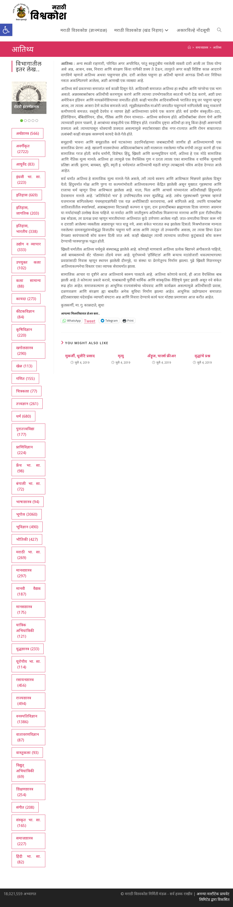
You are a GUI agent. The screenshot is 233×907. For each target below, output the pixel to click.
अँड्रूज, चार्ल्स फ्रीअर (161, 355)
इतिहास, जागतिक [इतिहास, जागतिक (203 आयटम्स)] (27, 210)
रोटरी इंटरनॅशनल (26, 106)
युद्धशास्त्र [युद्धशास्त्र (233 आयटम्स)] (27, 649)
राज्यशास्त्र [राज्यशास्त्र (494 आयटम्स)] (23, 700)
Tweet (89, 320)
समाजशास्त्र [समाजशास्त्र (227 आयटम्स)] (24, 841)
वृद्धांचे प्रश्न (202, 355)
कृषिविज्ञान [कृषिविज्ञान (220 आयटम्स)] (24, 332)
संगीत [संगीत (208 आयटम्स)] (25, 807)
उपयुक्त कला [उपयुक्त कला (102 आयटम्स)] (28, 265)
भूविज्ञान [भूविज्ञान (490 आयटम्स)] (27, 527)
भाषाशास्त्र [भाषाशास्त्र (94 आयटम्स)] (27, 502)
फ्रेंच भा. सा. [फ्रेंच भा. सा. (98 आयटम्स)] (28, 468)
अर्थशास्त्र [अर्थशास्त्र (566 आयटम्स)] (27, 133)
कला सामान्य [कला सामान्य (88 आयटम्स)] (28, 283)
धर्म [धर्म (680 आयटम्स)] (23, 416)
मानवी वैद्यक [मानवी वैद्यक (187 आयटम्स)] (28, 591)
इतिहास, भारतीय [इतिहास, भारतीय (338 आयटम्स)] (26, 228)
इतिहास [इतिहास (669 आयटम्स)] (26, 195)
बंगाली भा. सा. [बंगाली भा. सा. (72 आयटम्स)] (28, 486)
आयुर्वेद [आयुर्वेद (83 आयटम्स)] (25, 164)
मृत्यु (121, 355)
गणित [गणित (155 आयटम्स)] (25, 378)
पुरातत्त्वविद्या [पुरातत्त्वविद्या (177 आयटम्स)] (25, 431)
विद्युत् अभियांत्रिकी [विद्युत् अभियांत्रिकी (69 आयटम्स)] (25, 771)
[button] (6, 30)
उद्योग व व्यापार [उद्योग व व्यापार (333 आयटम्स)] (28, 247)
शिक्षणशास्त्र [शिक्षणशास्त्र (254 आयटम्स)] (24, 792)
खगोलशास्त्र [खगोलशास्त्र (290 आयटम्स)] (24, 350)
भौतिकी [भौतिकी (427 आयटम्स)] (27, 539)
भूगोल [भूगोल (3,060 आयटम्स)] (26, 514)
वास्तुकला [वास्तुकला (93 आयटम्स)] (27, 752)
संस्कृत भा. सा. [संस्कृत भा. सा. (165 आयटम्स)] (28, 822)
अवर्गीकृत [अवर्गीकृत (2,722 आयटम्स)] (23, 148)
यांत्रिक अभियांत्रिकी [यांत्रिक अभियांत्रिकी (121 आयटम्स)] (25, 630)
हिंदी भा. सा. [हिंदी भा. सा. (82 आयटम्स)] (28, 859)
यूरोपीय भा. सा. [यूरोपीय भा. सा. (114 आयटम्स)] (28, 664)
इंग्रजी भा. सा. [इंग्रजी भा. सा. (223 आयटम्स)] (28, 179)
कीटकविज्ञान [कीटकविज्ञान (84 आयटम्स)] (25, 314)
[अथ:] (189, 47)
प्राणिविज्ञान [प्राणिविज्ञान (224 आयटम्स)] (24, 450)
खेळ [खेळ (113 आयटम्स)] (24, 366)
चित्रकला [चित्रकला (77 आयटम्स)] (26, 391)
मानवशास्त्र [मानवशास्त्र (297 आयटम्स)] (24, 573)
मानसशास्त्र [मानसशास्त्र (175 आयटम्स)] (24, 609)
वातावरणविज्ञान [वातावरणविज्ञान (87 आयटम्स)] (27, 737)
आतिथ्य (217, 47)
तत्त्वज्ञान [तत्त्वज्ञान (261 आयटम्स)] (27, 403)
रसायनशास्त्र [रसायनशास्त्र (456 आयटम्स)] (25, 682)
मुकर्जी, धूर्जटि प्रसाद (80, 355)
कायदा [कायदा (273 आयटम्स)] (26, 299)
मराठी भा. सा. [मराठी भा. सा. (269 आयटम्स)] (28, 554)
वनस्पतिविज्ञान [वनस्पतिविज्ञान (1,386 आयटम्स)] (26, 719)
